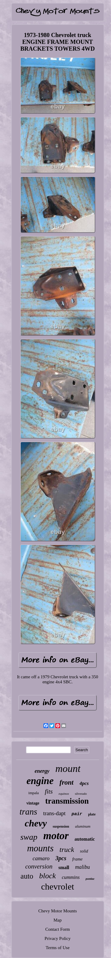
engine (40, 780)
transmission (67, 801)
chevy (36, 823)
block (47, 875)
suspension (61, 826)
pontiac (90, 878)
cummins (71, 877)
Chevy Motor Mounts (57, 911)
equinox (64, 793)
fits (49, 791)
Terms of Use (58, 947)
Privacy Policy (58, 938)
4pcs (84, 783)
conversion (38, 866)
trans (28, 811)
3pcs (60, 858)
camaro (41, 858)
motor (56, 836)
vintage (32, 803)
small (63, 867)
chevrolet (57, 886)
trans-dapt (54, 813)
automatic (85, 839)
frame (77, 859)
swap (29, 837)
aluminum (82, 826)
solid (84, 851)
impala (33, 793)
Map (58, 920)
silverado (81, 793)
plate (92, 814)
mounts (40, 848)
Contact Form (57, 929)
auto (26, 876)
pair (77, 814)
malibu (82, 867)
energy (42, 771)
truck (66, 849)
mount (68, 768)
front (66, 782)
